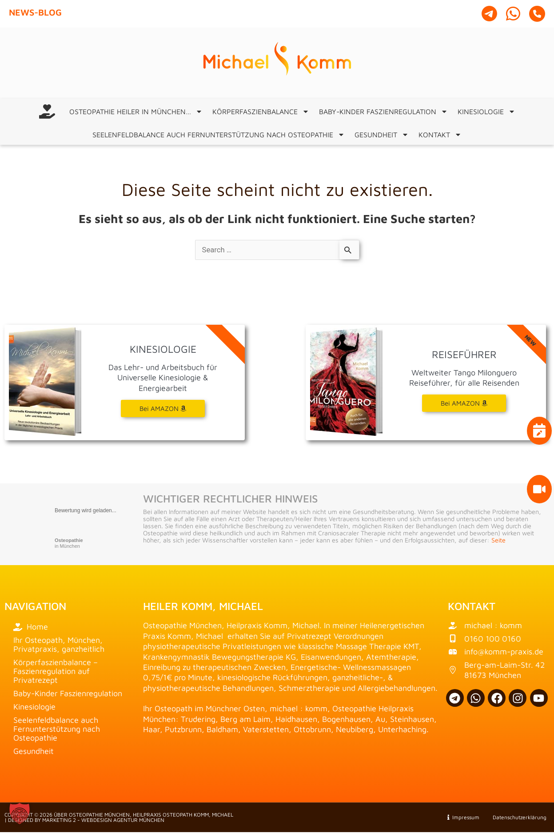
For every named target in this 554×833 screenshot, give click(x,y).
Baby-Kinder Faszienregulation (383, 112)
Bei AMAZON (464, 404)
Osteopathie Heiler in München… (136, 112)
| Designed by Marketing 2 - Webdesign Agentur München (84, 820)
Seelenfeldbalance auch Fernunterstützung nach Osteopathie (218, 135)
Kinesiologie (486, 112)
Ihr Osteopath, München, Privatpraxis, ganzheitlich (58, 645)
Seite (498, 541)
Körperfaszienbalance (260, 112)
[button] (19, 813)
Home (30, 627)
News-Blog (35, 12)
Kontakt (440, 135)
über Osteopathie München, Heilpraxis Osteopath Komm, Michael (143, 815)
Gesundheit (382, 135)
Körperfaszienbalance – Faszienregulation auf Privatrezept (55, 672)
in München (69, 544)
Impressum (463, 818)
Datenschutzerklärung (515, 818)
